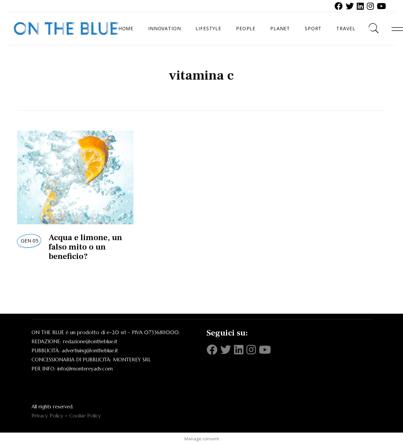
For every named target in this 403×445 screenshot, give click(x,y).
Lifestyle (26, 150)
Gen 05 (30, 240)
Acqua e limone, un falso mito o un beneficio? (85, 247)
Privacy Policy (47, 415)
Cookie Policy (85, 415)
